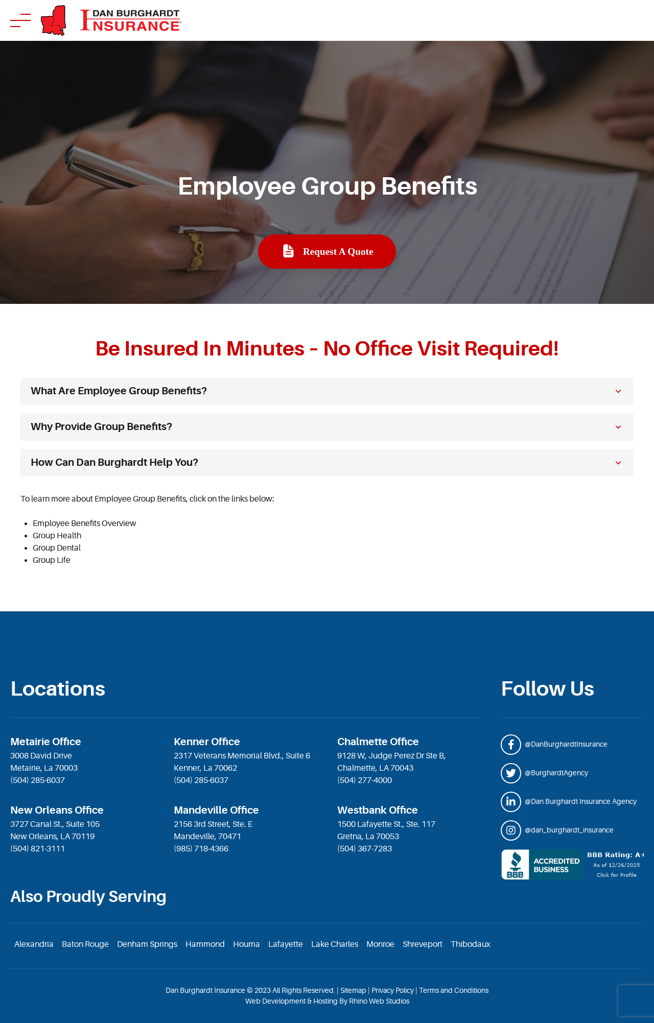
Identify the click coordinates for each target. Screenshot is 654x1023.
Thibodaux (471, 944)
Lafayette (285, 944)
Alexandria (34, 944)
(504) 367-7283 (364, 848)
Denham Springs (147, 944)
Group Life (52, 560)
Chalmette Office (378, 742)
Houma (246, 944)
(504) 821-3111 (37, 848)
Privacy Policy (392, 990)
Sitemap (353, 990)
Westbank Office (377, 810)
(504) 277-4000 (364, 780)
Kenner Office (207, 742)
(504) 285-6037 (37, 780)
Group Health (57, 535)
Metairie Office (45, 742)
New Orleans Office (57, 810)
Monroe (380, 944)
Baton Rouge (85, 944)
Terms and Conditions (453, 990)
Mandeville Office (216, 810)
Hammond (205, 944)
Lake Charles (334, 944)
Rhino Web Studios (379, 1001)
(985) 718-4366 (201, 848)
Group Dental (57, 548)
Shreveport (422, 944)
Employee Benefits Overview (84, 523)
